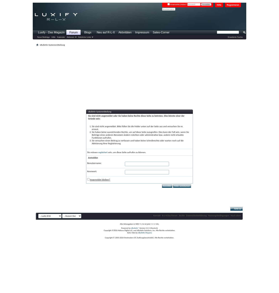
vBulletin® (135, 228)
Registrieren (233, 5)
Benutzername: (94, 163)
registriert (102, 152)
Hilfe (219, 5)
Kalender (61, 37)
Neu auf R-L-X (106, 32)
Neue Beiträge (43, 37)
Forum (73, 32)
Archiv (182, 215)
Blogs (87, 32)
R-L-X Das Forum (169, 215)
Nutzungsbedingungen (218, 215)
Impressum (142, 32)
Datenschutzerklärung (196, 215)
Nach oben (236, 215)
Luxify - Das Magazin (51, 32)
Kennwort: (92, 171)
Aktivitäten (125, 32)
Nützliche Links (84, 37)
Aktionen (70, 37)
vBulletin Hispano (145, 233)
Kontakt (157, 215)
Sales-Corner (161, 32)
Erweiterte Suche (235, 37)
